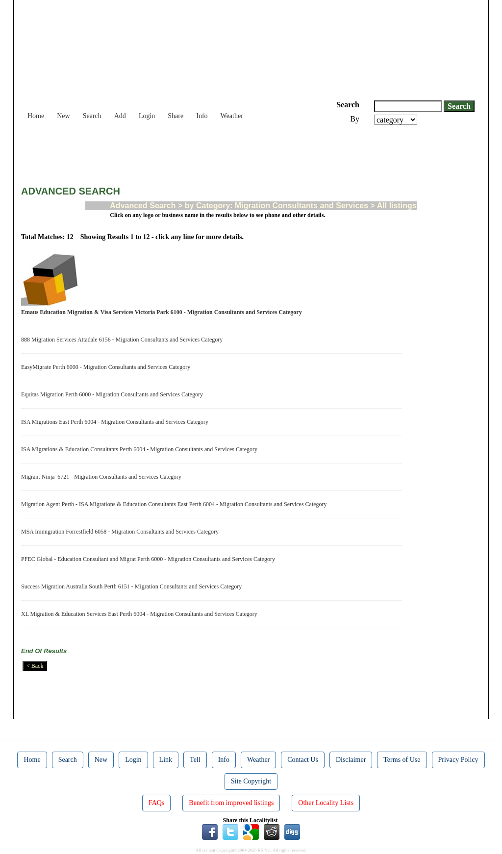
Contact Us (302, 759)
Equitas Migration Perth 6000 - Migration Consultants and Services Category (113, 394)
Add (120, 116)
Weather (232, 116)
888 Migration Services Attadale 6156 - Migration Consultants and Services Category (123, 339)
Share (175, 116)
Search (92, 116)
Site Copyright (251, 781)
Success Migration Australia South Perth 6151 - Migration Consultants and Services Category (133, 586)
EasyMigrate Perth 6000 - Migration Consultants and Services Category (107, 367)
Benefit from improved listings (231, 802)
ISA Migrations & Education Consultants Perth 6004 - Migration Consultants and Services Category (140, 449)
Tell (195, 759)
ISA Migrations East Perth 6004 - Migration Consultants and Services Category (116, 421)
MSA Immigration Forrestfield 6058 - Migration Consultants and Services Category (121, 531)
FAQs (156, 802)
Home (35, 116)
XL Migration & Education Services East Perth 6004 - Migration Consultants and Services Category (140, 613)
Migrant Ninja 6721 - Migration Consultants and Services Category (102, 476)
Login (147, 116)
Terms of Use (401, 759)
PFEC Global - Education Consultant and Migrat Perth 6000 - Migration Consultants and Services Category (149, 559)
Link (165, 759)
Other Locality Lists (325, 802)
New (63, 116)
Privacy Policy (458, 759)
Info (201, 116)
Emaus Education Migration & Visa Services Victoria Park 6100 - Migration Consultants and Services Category (163, 312)
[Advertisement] (199, 152)
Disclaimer (351, 759)
